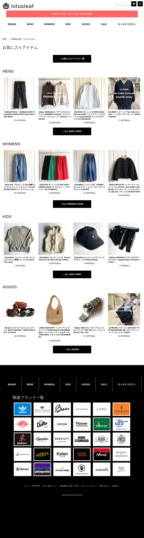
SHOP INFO (36, 486)
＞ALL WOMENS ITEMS (72, 204)
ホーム (26, 486)
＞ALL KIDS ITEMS (72, 274)
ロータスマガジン (127, 24)
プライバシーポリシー (89, 486)
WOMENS (49, 24)
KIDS (68, 24)
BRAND (12, 24)
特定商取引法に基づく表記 (69, 486)
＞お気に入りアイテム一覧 (72, 59)
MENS (30, 24)
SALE (104, 24)
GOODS (86, 24)
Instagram (115, 486)
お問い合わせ (104, 486)
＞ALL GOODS (72, 349)
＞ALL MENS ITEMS (72, 131)
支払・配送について (50, 486)
